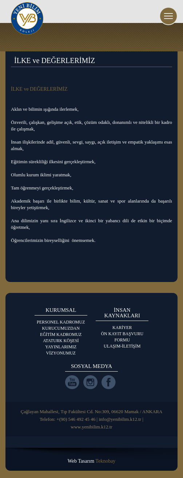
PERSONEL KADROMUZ (61, 322)
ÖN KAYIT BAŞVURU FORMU (122, 336)
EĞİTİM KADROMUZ (60, 334)
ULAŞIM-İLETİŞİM (122, 346)
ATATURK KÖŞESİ (61, 340)
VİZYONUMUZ (61, 353)
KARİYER (122, 327)
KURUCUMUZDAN (61, 328)
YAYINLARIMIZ (60, 346)
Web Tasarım (92, 461)
